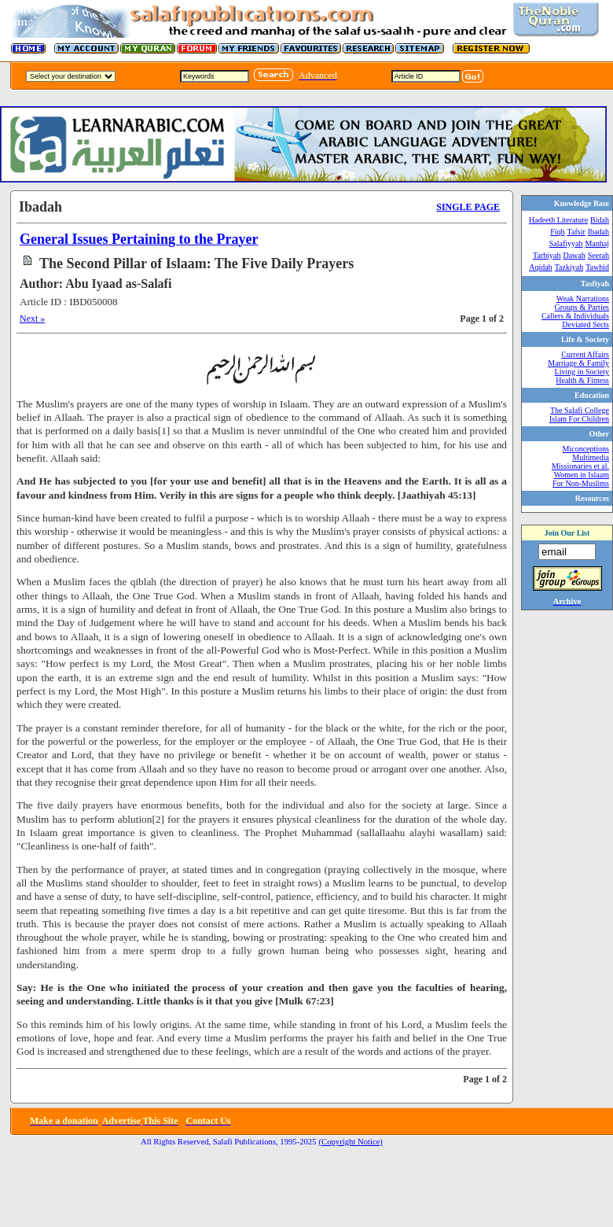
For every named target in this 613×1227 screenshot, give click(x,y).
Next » (32, 318)
